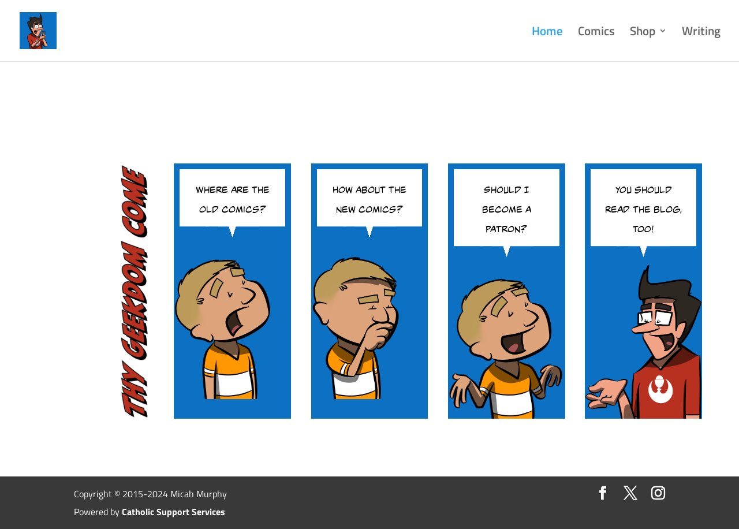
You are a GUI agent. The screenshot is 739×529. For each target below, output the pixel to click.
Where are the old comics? (233, 197)
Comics (596, 33)
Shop (642, 33)
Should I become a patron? (506, 207)
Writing (701, 33)
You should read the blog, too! (643, 207)
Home (547, 33)
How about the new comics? (369, 197)
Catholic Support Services (173, 512)
